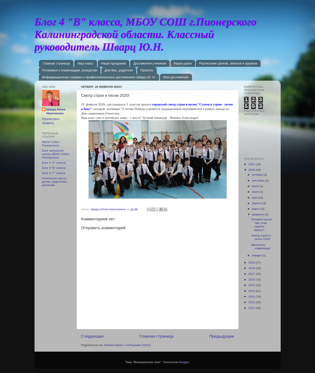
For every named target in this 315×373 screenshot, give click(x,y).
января (257, 255)
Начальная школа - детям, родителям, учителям (55, 182)
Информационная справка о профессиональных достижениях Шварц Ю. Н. (99, 77)
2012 (252, 302)
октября (257, 174)
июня (256, 191)
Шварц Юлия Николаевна (55, 111)
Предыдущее (221, 336)
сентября (258, 180)
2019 (252, 262)
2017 (252, 274)
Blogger (184, 362)
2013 (252, 296)
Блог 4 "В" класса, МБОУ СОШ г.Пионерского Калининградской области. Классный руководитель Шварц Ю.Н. (145, 34)
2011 (252, 308)
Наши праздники (113, 63)
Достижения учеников (149, 63)
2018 (252, 268)
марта (256, 208)
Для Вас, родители (119, 70)
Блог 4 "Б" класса (54, 167)
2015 (252, 285)
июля (256, 186)
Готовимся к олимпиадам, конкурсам (69, 70)
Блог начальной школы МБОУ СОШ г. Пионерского (56, 154)
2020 (252, 169)
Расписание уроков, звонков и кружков (228, 63)
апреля (257, 203)
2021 (252, 164)
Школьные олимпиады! (261, 246)
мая (255, 197)
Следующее (92, 336)
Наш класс (85, 63)
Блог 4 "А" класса (54, 162)
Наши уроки (183, 63)
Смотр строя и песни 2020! (261, 237)
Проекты (146, 70)
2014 (252, 291)
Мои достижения (175, 77)
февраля (258, 214)
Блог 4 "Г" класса (53, 173)
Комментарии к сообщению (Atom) (127, 345)
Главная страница (56, 63)
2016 (252, 279)
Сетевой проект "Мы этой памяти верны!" (261, 225)
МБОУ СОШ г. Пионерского (51, 143)
